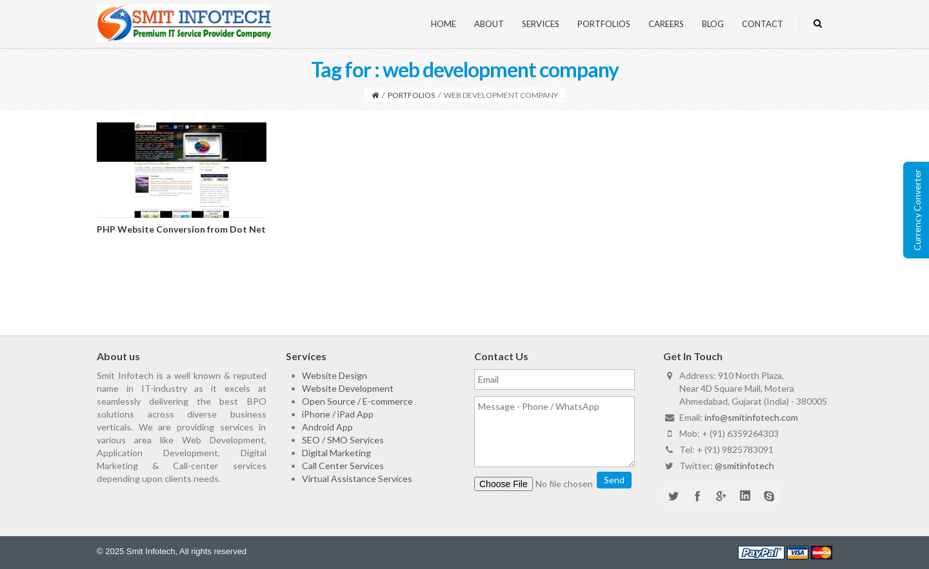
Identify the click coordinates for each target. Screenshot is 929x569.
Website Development (348, 388)
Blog (713, 24)
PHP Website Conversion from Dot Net (181, 229)
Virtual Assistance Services (357, 478)
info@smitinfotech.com (751, 417)
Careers (666, 24)
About (489, 24)
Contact (762, 24)
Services (540, 24)
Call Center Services (343, 465)
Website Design (334, 375)
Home (443, 24)
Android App (327, 426)
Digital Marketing (336, 452)
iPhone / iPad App (338, 414)
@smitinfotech (744, 465)
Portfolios (603, 24)
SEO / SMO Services (343, 439)
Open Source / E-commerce (357, 401)
